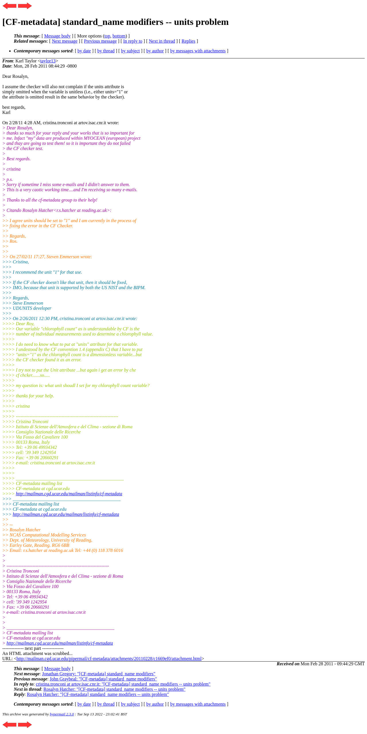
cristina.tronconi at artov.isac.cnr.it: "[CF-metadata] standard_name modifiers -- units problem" (123, 684)
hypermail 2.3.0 (62, 714)
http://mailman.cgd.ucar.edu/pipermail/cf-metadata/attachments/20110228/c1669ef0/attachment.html (108, 658)
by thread (106, 50)
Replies (188, 41)
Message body (57, 35)
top (107, 35)
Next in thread (162, 41)
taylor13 (47, 60)
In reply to (132, 41)
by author (155, 50)
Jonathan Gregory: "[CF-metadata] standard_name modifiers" (98, 673)
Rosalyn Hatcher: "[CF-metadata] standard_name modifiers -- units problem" (115, 689)
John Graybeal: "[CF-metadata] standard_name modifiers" (103, 678)
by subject (130, 50)
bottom (118, 35)
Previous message (100, 41)
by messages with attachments (198, 50)
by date (84, 50)
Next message (64, 41)
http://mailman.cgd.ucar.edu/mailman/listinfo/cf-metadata (69, 493)
